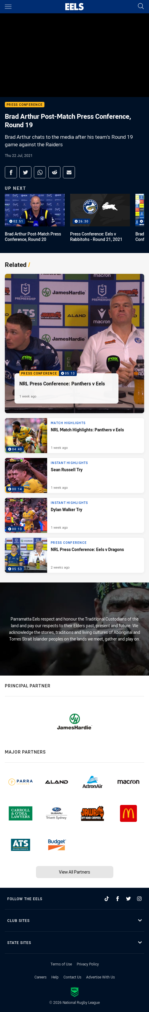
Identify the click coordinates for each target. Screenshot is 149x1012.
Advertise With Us (100, 977)
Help (55, 977)
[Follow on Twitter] (128, 898)
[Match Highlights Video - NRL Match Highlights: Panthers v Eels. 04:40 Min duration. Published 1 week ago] (74, 435)
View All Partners (74, 872)
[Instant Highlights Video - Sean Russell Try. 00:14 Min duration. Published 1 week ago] (74, 475)
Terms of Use (61, 964)
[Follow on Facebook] (117, 898)
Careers (40, 977)
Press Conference (25, 105)
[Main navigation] (8, 6)
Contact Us (72, 977)
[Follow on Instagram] (139, 898)
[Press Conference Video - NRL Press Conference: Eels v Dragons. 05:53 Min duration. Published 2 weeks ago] (74, 555)
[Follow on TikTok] (106, 898)
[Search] (141, 6)
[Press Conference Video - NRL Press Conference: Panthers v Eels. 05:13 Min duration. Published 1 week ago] (74, 343)
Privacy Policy (88, 964)
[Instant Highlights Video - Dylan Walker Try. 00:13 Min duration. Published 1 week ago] (74, 515)
